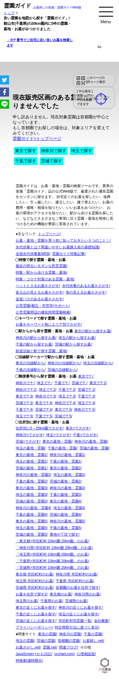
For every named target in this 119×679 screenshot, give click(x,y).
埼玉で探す (81, 150)
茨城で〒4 (43, 409)
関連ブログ (68, 647)
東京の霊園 (47, 634)
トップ (9, 13)
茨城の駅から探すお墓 (73, 344)
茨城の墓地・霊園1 (31, 468)
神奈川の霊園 (70, 634)
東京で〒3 (24, 396)
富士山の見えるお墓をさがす (39, 292)
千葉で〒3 (86, 396)
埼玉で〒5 (24, 416)
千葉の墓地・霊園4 (31, 514)
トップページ (49, 234)
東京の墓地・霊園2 (65, 468)
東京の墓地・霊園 (56, 441)
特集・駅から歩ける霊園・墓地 (41, 272)
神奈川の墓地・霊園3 (67, 488)
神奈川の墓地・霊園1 (67, 455)
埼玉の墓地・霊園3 (31, 495)
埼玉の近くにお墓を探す (78, 614)
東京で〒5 (63, 409)
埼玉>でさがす (58, 435)
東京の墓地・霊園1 (31, 455)
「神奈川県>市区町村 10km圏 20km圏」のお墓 (54, 548)
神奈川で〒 (25, 383)
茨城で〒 (79, 383)
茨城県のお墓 (76, 601)
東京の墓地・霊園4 (65, 501)
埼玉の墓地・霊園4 (68, 508)
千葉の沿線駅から (30, 370)
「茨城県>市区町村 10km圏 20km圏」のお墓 (52, 568)
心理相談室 (86, 654)
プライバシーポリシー (34, 627)
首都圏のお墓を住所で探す (77, 587)
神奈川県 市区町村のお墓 (76, 574)
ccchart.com (64, 654)
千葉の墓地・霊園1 (65, 461)
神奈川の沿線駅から (64, 363)
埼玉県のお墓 (26, 601)
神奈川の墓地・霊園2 (33, 475)
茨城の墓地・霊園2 (65, 481)
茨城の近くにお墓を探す (35, 621)
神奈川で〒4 (65, 403)
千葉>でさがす (85, 435)
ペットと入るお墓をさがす (37, 286)
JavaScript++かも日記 (33, 654)
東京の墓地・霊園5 (31, 521)
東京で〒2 (97, 383)
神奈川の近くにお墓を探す (80, 607)
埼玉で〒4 (86, 403)
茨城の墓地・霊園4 (65, 514)
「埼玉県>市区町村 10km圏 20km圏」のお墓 (52, 554)
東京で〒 (85, 376)
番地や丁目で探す (64, 534)
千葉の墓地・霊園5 (65, 528)
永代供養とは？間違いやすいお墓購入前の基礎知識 (57, 247)
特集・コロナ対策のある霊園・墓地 (45, 279)
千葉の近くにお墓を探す (35, 614)
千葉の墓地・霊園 (62, 448)
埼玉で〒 (44, 383)
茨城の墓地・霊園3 (31, 501)
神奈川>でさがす (29, 435)
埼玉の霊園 (25, 641)
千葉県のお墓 (51, 601)
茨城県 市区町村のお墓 (34, 587)
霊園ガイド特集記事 (68, 254)
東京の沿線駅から (30, 363)
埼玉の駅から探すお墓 (76, 338)
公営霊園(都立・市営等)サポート (42, 306)
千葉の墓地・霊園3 (65, 495)
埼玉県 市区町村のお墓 (34, 581)
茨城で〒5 (63, 416)
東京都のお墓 (60, 594)
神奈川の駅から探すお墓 (35, 338)
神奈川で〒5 (84, 409)
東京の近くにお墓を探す (35, 607)
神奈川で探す (53, 150)
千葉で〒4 (24, 409)
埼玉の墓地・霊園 (30, 448)
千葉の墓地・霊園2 (31, 481)
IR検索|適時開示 (29, 660)
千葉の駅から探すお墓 (34, 344)
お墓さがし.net (28, 647)
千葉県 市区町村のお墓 (74, 581)
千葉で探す (25, 160)
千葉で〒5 (43, 416)
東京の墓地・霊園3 (31, 488)
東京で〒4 (43, 403)
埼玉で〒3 (66, 396)
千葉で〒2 (66, 389)
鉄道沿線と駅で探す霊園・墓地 (41, 351)
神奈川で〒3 (45, 396)
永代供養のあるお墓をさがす (85, 286)
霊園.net (49, 647)
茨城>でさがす (27, 441)
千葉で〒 (61, 383)
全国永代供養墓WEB (32, 254)
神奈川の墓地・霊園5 (67, 521)
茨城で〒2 (86, 389)
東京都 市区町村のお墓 (34, 574)
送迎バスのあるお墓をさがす (39, 299)
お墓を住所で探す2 (31, 594)
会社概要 (101, 621)
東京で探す (25, 150)
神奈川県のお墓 (87, 594)
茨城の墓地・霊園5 (31, 534)
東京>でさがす (77, 428)
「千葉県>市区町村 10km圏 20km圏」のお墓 (52, 561)
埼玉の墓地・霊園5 (31, 528)
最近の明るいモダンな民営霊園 (41, 266)
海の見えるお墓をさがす (85, 292)
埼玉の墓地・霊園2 (68, 475)
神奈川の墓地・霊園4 (33, 508)
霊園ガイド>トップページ (37, 138)
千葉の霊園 (93, 634)
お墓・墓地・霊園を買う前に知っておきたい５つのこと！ (63, 240)
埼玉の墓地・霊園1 (31, 461)
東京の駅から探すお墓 (92, 331)
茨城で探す (51, 160)
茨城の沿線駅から (62, 370)
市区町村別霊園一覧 (74, 621)
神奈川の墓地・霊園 (90, 441)
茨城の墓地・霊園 (94, 448)
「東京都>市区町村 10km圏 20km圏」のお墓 (52, 541)
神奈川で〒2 (26, 389)
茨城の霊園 (46, 641)
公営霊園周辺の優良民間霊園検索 (43, 312)
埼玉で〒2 (47, 389)
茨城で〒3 (24, 403)
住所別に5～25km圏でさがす (39, 428)
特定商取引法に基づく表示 (76, 627)
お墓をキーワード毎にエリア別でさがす (48, 324)
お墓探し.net (93, 641)
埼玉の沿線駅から (97, 363)
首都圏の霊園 (69, 641)
